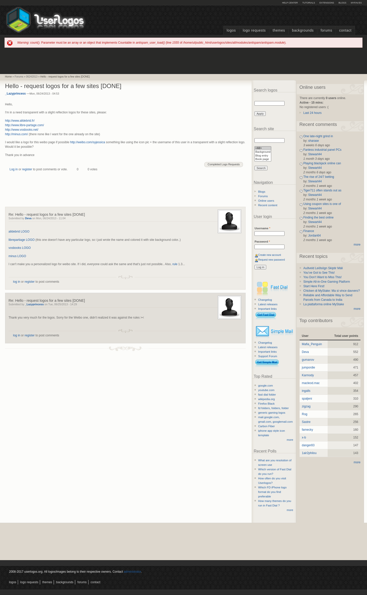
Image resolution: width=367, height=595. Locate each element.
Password (262, 241)
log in (16, 281)
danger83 (308, 445)
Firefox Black (266, 403)
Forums (326, 30)
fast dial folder (267, 394)
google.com (265, 385)
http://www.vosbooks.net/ (21, 129)
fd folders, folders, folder (273, 408)
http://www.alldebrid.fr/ (20, 120)
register (27, 169)
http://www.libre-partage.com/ (24, 125)
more (290, 439)
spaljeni (307, 398)
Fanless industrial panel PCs (322, 150)
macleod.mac (311, 383)
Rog (304, 414)
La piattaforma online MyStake (323, 304)
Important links (267, 308)
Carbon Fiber (266, 426)
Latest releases (268, 304)
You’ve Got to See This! (319, 272)
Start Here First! (314, 286)
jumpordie (308, 367)
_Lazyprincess (15, 93)
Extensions (326, 3)
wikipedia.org (266, 399)
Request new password (271, 259)
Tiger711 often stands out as (322, 190)
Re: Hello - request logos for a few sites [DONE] (47, 214)
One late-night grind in (318, 136)
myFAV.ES (356, 3)
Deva (28, 218)
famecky (307, 429)
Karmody (308, 375)
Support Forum (267, 356)
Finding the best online (318, 217)
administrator (132, 571)
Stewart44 (315, 154)
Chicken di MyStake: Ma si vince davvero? (331, 290)
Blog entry (263, 156)
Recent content (268, 205)
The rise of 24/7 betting (318, 177)
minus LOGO (17, 256)
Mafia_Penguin (312, 344)
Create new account (269, 255)
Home (8, 76)
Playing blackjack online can (322, 163)
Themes (279, 30)
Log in (14, 169)
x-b (304, 437)
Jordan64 (314, 235)
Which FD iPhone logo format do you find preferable (272, 492)
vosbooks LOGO (20, 248)
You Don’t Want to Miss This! (322, 277)
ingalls (306, 391)
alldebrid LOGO (19, 231)
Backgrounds (303, 30)
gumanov (308, 359)
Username (262, 228)
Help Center (290, 3)
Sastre (306, 422)
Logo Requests (254, 30)
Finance (308, 231)
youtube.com (266, 390)
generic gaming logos (271, 412)
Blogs (342, 3)
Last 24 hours (312, 113)
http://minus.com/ (16, 134)
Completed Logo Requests (224, 164)
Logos (231, 30)
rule (174, 264)
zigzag (306, 406)
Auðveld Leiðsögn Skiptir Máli (323, 268)
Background (263, 152)
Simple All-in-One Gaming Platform (326, 281)
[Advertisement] (183, 60)
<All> (263, 148)
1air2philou (309, 453)
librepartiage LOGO (22, 240)
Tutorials (308, 3)
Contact (345, 30)
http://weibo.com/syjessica (87, 142)
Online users (266, 200)
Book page (263, 159)
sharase (313, 140)
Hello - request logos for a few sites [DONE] (65, 76)
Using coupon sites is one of (322, 204)
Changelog (265, 299)
